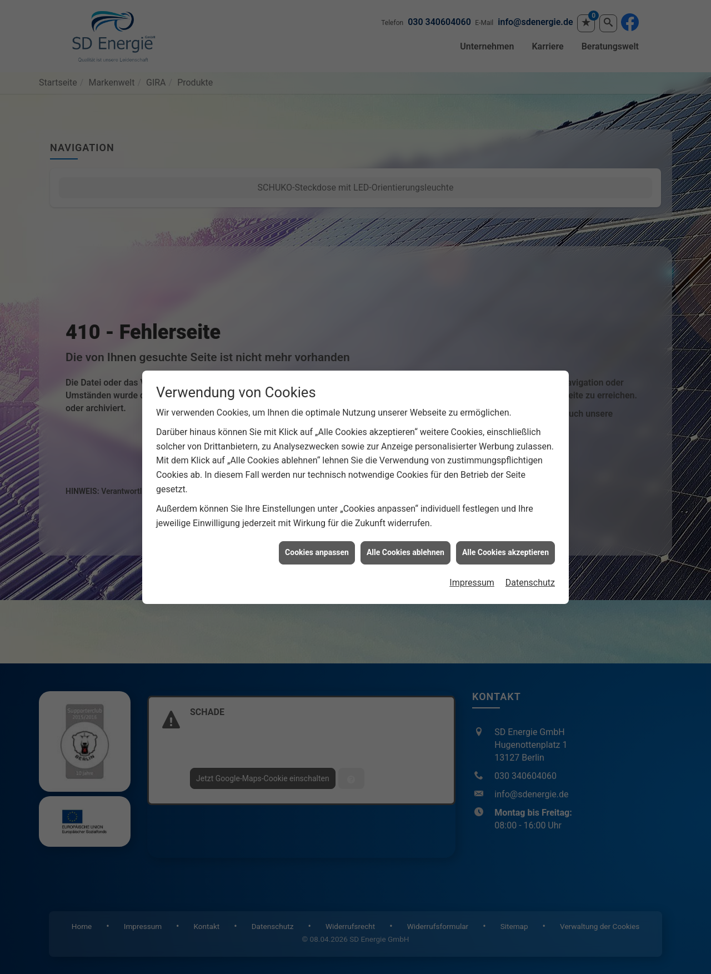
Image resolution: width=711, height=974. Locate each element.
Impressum (471, 561)
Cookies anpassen (317, 531)
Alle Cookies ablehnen (405, 531)
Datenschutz (530, 561)
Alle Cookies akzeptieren (505, 531)
